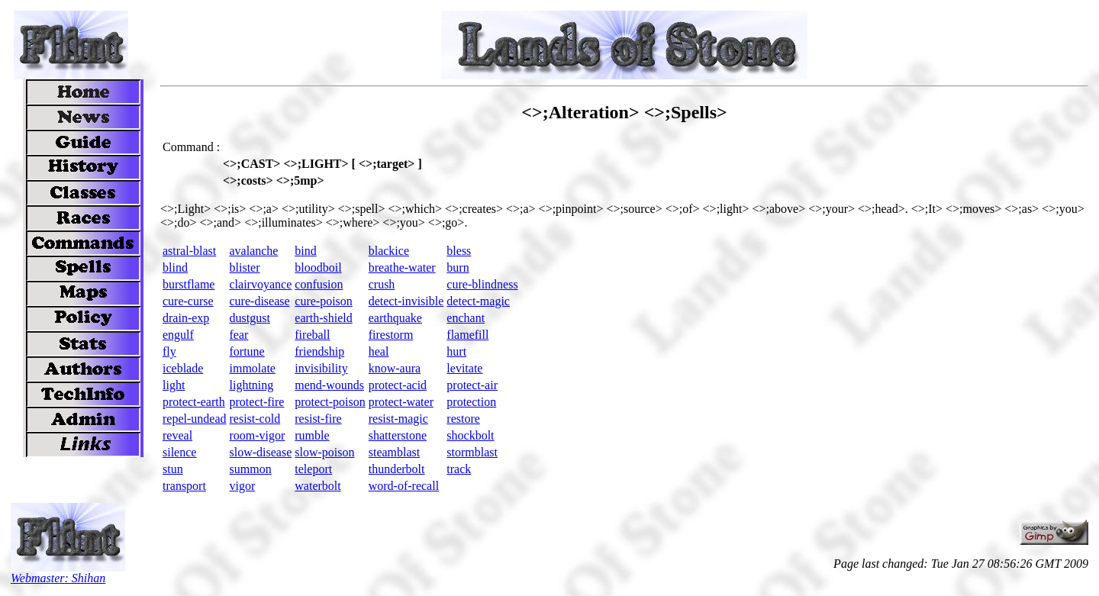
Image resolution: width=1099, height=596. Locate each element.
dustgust (250, 317)
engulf (178, 334)
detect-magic (478, 301)
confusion (319, 284)
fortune (247, 351)
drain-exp (186, 317)
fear (239, 334)
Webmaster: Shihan (58, 578)
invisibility (321, 368)
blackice (389, 250)
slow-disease (261, 452)
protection (471, 401)
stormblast (472, 452)
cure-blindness (481, 284)
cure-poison (324, 301)
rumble (312, 435)
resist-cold (255, 418)
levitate (464, 368)
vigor (243, 485)
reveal (177, 435)
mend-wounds (329, 385)
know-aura (395, 368)
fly (169, 351)
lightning (252, 385)
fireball (312, 334)
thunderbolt (397, 468)
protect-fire (257, 401)
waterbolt (317, 485)
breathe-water (402, 267)
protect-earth (194, 401)
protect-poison (330, 401)
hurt (456, 351)
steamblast (395, 452)
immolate (253, 368)
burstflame (188, 284)
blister (245, 267)
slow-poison (324, 452)
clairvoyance (261, 284)
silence (179, 452)
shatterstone (398, 435)
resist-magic (398, 418)
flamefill (467, 334)
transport (184, 485)
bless (458, 250)
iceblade (183, 368)
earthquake (395, 317)
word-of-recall (404, 485)
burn (457, 267)
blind (175, 267)
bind (305, 250)
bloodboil (318, 267)
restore (463, 418)
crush (382, 284)
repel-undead (195, 418)
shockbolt (470, 435)
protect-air (472, 385)
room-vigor (257, 435)
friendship (319, 351)
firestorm (391, 334)
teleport (313, 468)
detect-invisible (406, 301)
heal (379, 351)
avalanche (254, 250)
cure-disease (260, 301)
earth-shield (324, 317)
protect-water (401, 401)
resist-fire (318, 418)
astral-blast (189, 250)
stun (173, 468)
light (174, 385)
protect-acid (398, 385)
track (458, 468)
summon (251, 468)
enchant (465, 317)
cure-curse (188, 301)
